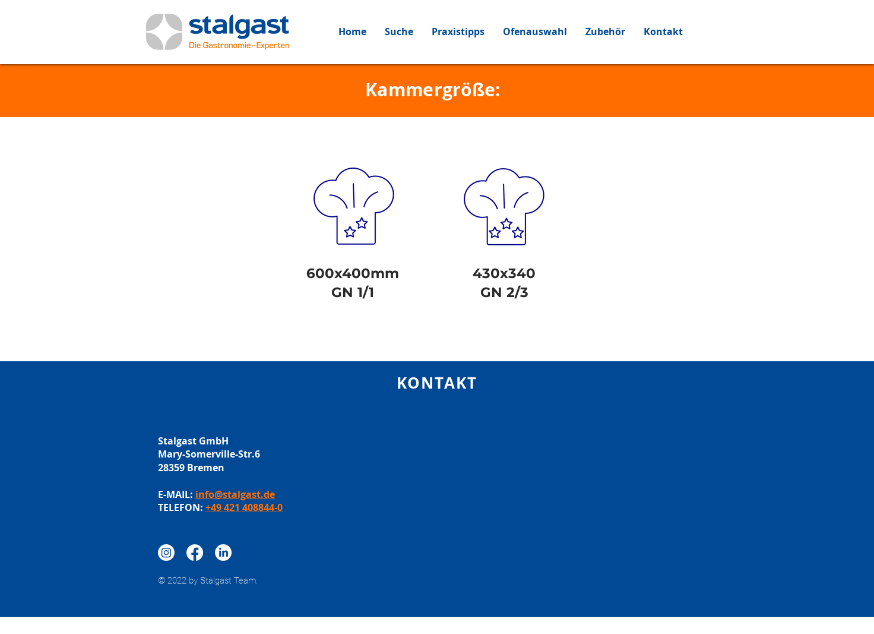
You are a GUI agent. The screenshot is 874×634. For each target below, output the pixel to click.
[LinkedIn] (223, 552)
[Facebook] (194, 552)
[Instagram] (166, 552)
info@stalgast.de (235, 494)
